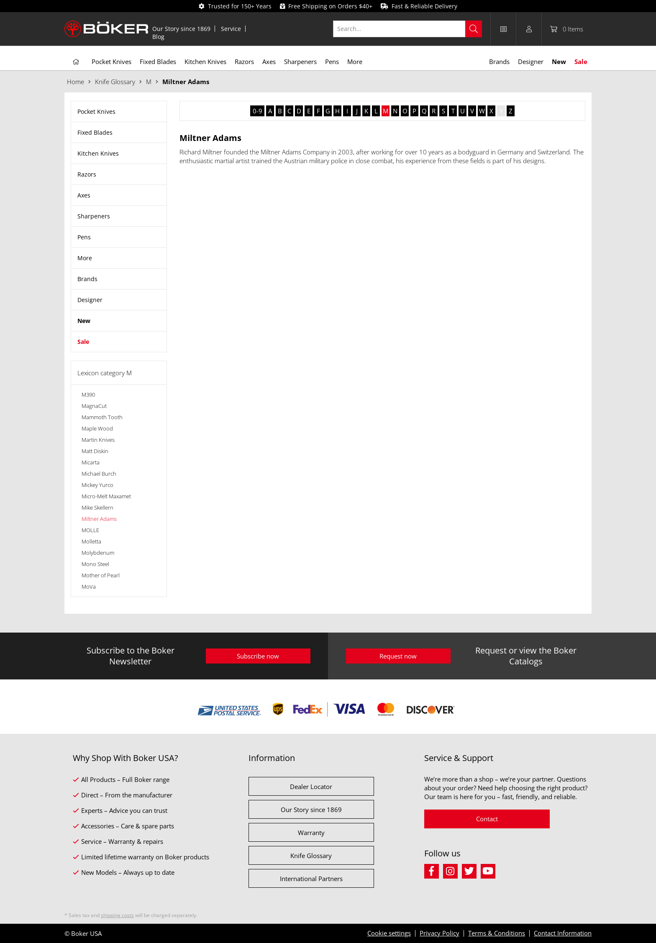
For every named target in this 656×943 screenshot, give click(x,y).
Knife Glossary (311, 855)
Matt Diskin (95, 451)
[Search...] (407, 28)
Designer (89, 300)
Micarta (91, 462)
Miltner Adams (99, 519)
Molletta (91, 541)
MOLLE (90, 530)
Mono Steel (95, 564)
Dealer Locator (311, 786)
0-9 (257, 111)
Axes (83, 195)
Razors (86, 174)
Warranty (311, 832)
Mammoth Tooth (102, 417)
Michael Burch (99, 473)
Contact (487, 819)
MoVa (89, 586)
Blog (158, 37)
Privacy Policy (439, 933)
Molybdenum (98, 552)
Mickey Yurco (97, 485)
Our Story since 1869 (181, 29)
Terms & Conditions (496, 933)
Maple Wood (97, 428)
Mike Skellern (97, 507)
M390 (88, 394)
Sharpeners (93, 216)
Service (231, 29)
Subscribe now (258, 656)
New (83, 321)
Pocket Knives (96, 111)
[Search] (473, 28)
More (84, 258)
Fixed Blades (95, 132)
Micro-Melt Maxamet (106, 496)
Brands (87, 279)
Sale (83, 342)
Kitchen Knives (98, 153)
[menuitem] (181, 29)
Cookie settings (389, 933)
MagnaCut (94, 406)
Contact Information (563, 933)
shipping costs (117, 915)
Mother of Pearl (101, 575)
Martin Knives (98, 439)
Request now (398, 656)
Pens (84, 237)
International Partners (311, 878)
